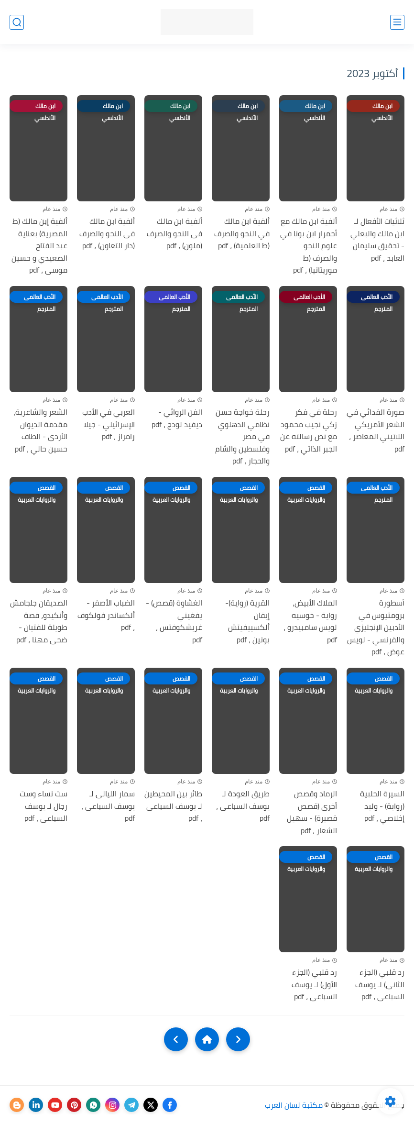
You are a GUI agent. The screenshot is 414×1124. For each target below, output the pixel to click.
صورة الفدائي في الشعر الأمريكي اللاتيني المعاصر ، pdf (375, 430)
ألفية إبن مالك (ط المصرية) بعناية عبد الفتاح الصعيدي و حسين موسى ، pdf (39, 245)
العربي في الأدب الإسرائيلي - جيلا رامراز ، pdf (108, 424)
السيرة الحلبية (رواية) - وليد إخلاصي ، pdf (382, 806)
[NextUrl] (176, 1039)
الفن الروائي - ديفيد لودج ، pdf (177, 418)
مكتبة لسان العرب (294, 1105)
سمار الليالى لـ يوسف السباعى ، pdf (108, 806)
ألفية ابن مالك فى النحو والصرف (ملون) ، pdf (174, 233)
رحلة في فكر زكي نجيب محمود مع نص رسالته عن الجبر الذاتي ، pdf (308, 430)
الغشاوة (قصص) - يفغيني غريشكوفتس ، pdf (174, 621)
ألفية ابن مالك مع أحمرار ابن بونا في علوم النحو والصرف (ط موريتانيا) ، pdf (308, 245)
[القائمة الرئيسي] (397, 22)
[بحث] (17, 22)
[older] (238, 1039)
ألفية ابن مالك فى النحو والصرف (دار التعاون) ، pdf (107, 233)
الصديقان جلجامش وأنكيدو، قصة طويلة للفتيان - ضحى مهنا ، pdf (38, 621)
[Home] (207, 1039)
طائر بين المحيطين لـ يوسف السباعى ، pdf (173, 806)
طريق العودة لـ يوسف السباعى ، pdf (243, 806)
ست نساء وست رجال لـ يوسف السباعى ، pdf (43, 806)
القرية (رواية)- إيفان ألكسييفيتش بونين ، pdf (247, 621)
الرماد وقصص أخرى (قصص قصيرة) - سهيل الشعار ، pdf (312, 812)
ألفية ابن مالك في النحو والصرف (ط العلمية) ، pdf (242, 233)
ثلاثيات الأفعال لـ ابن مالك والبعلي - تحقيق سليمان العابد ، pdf (377, 239)
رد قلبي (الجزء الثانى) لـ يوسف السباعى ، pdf (379, 984)
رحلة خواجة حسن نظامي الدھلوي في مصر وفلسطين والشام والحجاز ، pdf (242, 436)
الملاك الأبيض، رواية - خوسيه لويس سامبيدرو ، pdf (310, 621)
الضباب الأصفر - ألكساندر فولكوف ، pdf (106, 615)
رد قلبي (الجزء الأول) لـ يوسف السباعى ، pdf (314, 984)
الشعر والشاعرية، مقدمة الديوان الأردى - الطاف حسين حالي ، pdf (40, 430)
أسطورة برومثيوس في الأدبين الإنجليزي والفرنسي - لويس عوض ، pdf (375, 627)
